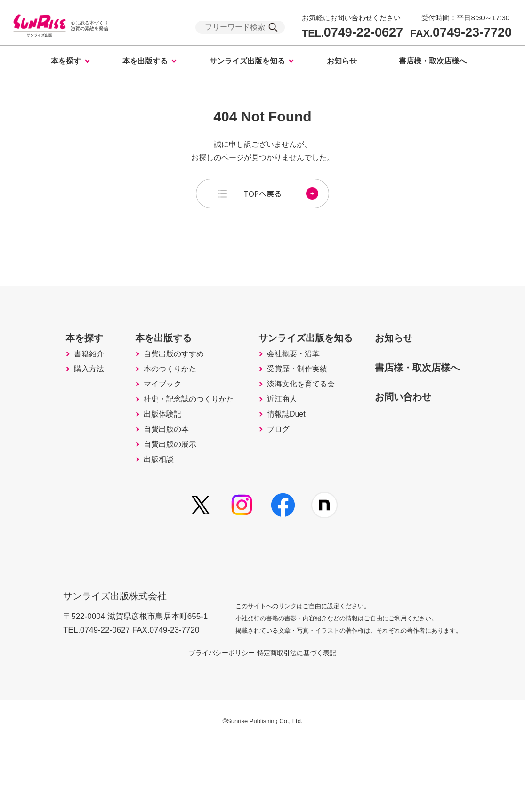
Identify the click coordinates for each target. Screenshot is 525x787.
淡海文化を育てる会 (299, 409)
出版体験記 (146, 449)
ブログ (273, 469)
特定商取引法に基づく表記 (307, 697)
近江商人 (278, 429)
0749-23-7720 (461, 33)
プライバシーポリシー (210, 697)
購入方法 (68, 389)
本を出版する (145, 61)
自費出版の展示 (155, 488)
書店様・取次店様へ (433, 61)
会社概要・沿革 (290, 370)
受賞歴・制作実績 (295, 389)
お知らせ (342, 61)
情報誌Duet (282, 449)
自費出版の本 (150, 469)
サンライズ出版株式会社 (121, 634)
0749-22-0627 (352, 33)
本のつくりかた (155, 389)
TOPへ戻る (280, 193)
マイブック (146, 409)
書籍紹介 (68, 370)
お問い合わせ (413, 411)
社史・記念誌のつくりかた (176, 429)
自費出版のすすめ (159, 370)
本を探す (66, 61)
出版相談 (142, 508)
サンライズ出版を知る (247, 61)
